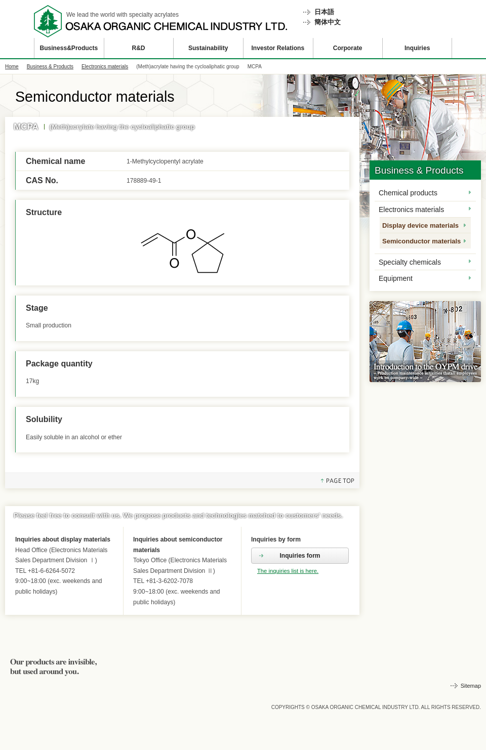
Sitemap (471, 686)
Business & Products (50, 66)
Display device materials (420, 225)
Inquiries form (299, 555)
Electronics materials (105, 66)
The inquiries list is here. (287, 571)
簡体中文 (327, 22)
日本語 (324, 12)
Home (12, 66)
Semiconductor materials (421, 241)
